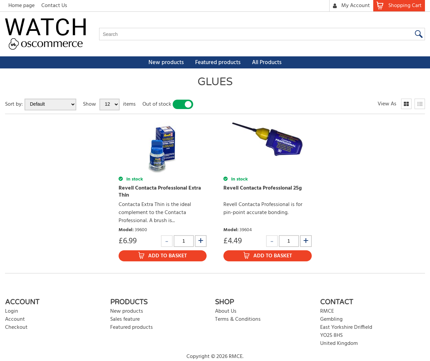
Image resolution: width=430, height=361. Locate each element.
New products (166, 62)
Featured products (218, 62)
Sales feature (125, 319)
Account (15, 319)
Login (11, 311)
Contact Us (54, 5)
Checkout (16, 327)
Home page (21, 5)
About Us (225, 311)
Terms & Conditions (238, 319)
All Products (267, 62)
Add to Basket (167, 256)
